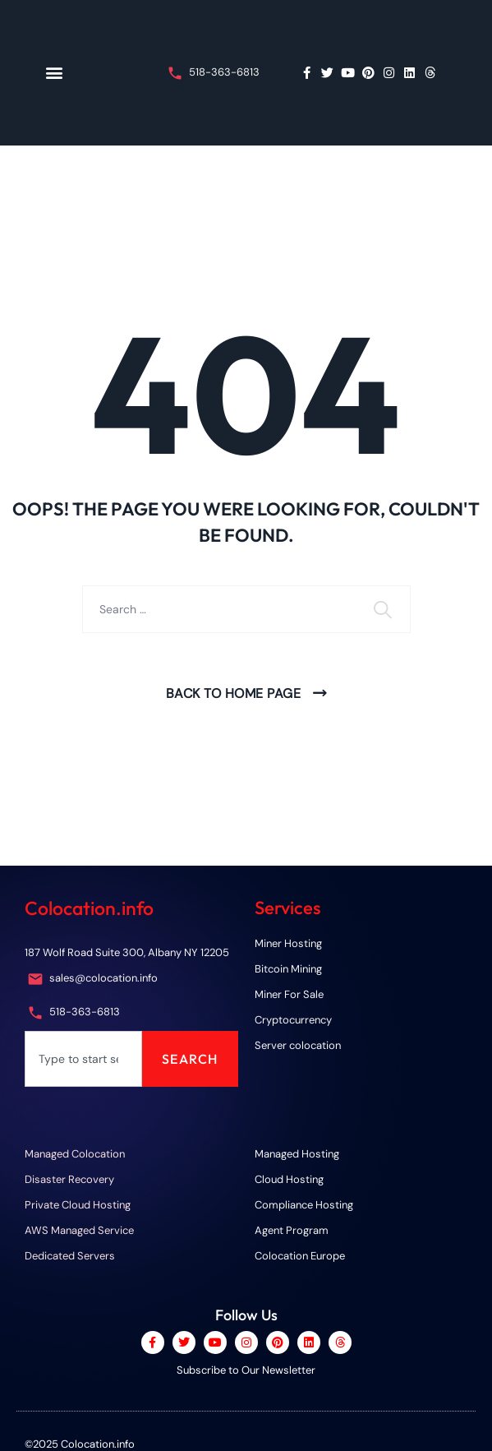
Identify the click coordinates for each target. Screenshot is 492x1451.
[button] (53, 72)
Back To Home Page (233, 693)
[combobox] (83, 1059)
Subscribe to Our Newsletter (246, 1370)
